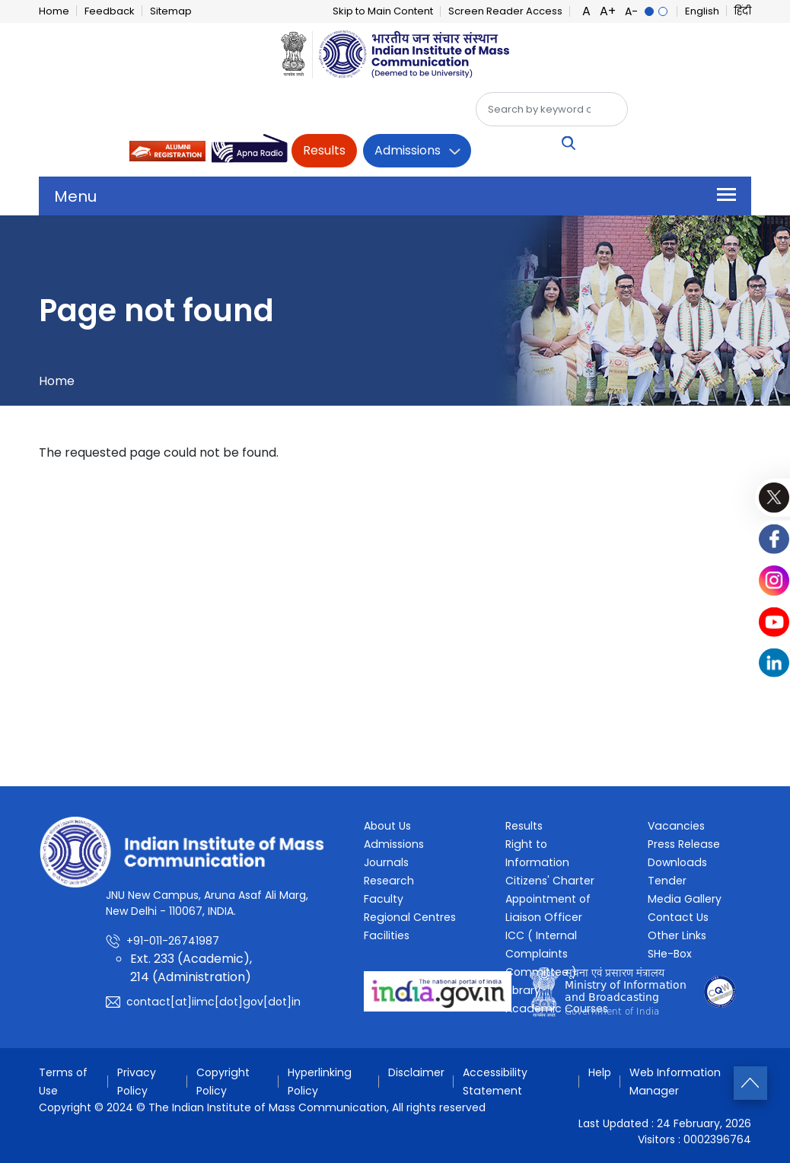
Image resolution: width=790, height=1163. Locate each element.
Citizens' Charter (549, 880)
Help (601, 1072)
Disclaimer (417, 1072)
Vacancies (675, 825)
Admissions (407, 150)
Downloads (677, 862)
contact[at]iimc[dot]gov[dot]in (211, 1001)
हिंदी (742, 11)
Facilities (386, 935)
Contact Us (678, 917)
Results (324, 150)
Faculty (383, 899)
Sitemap (171, 11)
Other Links (677, 935)
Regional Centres (409, 917)
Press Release (683, 844)
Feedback (109, 11)
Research (388, 880)
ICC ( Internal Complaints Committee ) (541, 954)
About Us (387, 825)
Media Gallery (683, 899)
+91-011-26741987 (172, 940)
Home (54, 11)
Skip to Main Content (383, 11)
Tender (667, 880)
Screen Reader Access (505, 11)
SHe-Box (670, 953)
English (702, 11)
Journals (386, 862)
